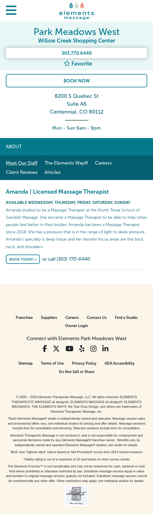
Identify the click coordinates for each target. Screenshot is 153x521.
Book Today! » (22, 259)
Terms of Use (52, 363)
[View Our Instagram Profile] (93, 349)
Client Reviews (22, 172)
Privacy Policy (84, 363)
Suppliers (49, 317)
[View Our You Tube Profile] (69, 349)
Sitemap (25, 363)
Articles (53, 172)
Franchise (24, 317)
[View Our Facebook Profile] (44, 349)
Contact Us (97, 317)
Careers (103, 162)
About (14, 146)
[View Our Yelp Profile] (82, 349)
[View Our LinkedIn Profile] (105, 349)
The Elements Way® (66, 162)
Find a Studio (126, 317)
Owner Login (76, 326)
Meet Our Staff (22, 162)
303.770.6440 (76, 53)
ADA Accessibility (120, 363)
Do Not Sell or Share (76, 372)
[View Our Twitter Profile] (56, 349)
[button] (11, 11)
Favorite (78, 64)
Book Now (77, 80)
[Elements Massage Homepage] (76, 11)
